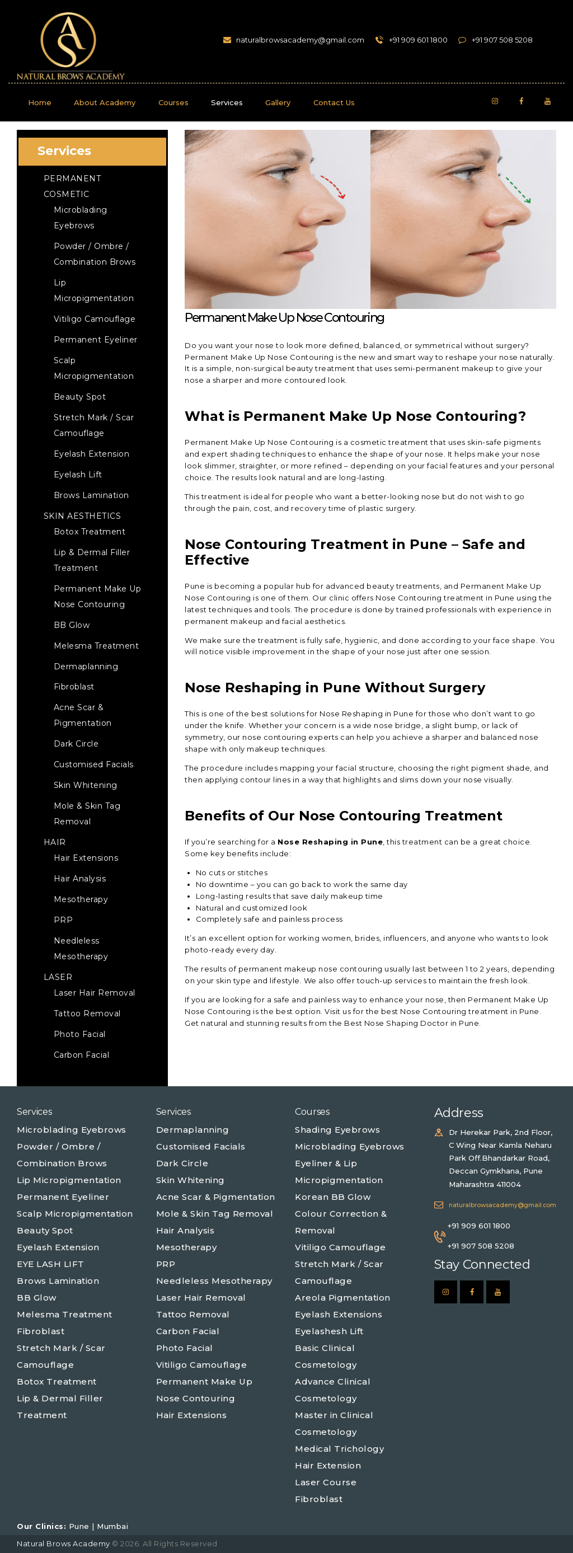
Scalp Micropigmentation (75, 1213)
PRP (63, 920)
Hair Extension (328, 1465)
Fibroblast (74, 687)
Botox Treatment (90, 532)
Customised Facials (94, 764)
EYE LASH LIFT (50, 1264)
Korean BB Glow (332, 1196)
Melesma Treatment (96, 646)
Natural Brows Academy (64, 1543)
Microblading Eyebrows (71, 1129)
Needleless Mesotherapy (214, 1280)
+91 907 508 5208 (481, 1245)
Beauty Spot (80, 397)
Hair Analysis (80, 879)
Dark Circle (76, 744)
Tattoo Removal (87, 1013)
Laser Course (325, 1482)
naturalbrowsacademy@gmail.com (502, 1205)
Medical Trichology (339, 1448)
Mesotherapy (81, 899)
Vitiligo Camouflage (95, 319)
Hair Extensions (86, 858)
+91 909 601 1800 (479, 1225)
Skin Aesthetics (82, 516)
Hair (55, 842)
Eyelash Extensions (338, 1314)
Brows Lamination (91, 495)
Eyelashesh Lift (329, 1331)
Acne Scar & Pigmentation (215, 1196)
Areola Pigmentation (343, 1297)
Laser (58, 977)
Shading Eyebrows (337, 1129)
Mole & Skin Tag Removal (215, 1213)
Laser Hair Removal (94, 993)
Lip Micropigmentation (69, 1180)
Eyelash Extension (92, 454)
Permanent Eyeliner (96, 340)
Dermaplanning (86, 666)
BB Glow (72, 625)
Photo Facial (80, 1034)
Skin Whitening (86, 785)
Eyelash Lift (78, 475)
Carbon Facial (82, 1055)
